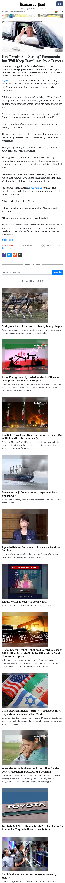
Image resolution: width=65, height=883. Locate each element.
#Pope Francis (8, 240)
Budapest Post (32, 4)
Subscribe (57, 272)
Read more (6, 248)
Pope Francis (8, 80)
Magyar (59, 12)
